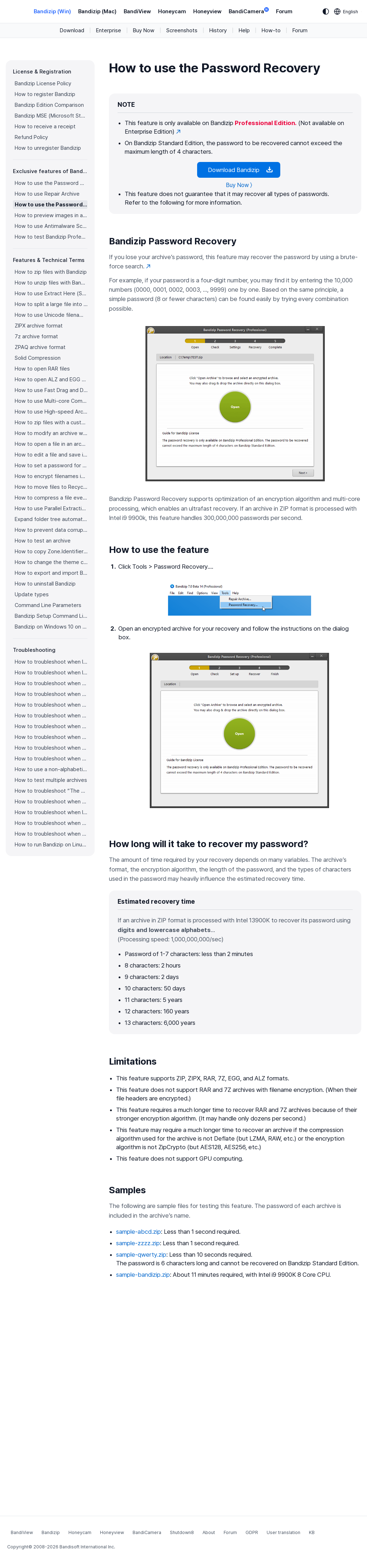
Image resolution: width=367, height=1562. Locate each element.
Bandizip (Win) (52, 11)
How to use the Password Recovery (51, 204)
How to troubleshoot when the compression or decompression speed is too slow (51, 737)
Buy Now (143, 30)
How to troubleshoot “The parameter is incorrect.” (51, 791)
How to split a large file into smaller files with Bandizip (51, 304)
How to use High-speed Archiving (51, 412)
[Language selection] (346, 11)
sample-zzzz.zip (138, 1243)
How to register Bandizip (45, 94)
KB (312, 1532)
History (218, 30)
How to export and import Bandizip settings (51, 573)
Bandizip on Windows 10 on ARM (51, 627)
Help (244, 30)
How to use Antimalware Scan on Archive (51, 226)
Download (72, 30)
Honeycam (172, 11)
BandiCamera (249, 11)
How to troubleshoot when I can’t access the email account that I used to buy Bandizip (51, 672)
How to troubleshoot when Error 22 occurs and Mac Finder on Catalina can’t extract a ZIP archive (51, 748)
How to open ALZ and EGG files (51, 379)
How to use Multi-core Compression (51, 401)
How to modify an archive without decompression (51, 433)
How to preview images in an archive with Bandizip (51, 215)
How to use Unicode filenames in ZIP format (51, 315)
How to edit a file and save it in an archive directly (51, 455)
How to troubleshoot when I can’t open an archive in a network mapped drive (51, 812)
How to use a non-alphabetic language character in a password (51, 769)
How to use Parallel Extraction (51, 508)
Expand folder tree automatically (51, 519)
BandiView (137, 11)
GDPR (252, 1532)
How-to (271, 30)
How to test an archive (43, 541)
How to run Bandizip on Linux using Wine (51, 844)
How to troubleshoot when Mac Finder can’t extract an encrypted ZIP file (51, 758)
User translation (283, 1532)
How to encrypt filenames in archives (51, 476)
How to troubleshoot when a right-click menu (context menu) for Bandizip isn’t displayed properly (51, 726)
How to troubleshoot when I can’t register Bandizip (51, 662)
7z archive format (36, 336)
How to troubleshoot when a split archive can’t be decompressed (51, 823)
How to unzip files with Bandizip (51, 283)
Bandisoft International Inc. (87, 1546)
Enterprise (108, 30)
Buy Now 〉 (239, 185)
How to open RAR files (42, 369)
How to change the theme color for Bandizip (51, 562)
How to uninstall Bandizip (45, 584)
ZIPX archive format (39, 326)
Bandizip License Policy (43, 83)
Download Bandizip (239, 170)
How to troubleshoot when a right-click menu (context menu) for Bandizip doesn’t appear (51, 715)
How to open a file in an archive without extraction (51, 444)
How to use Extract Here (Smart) (51, 293)
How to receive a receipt (45, 126)
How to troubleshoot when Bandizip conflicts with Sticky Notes (51, 801)
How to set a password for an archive (51, 465)
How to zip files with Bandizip (51, 272)
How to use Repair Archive (47, 194)
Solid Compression (38, 358)
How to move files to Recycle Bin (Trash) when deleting (51, 487)
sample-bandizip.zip (143, 1274)
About (208, 1532)
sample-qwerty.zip (141, 1254)
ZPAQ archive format (40, 347)
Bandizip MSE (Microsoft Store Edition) (51, 116)
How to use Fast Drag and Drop (51, 390)
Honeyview (207, 11)
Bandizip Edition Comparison (49, 105)
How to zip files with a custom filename (51, 422)
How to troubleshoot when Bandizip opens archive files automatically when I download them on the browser (51, 694)
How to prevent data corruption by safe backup (51, 530)
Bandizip (51, 1532)
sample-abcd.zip (138, 1231)
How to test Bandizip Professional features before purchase (51, 237)
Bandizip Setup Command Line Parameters (51, 616)
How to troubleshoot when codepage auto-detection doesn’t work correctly (51, 683)
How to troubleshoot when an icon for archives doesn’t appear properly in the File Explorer (51, 705)
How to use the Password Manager (51, 183)
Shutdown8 (182, 1532)
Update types (32, 594)
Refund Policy (31, 137)
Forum (284, 11)
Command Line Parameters (48, 605)
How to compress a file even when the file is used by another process (51, 498)
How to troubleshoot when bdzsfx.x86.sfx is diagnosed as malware (51, 834)
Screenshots (181, 30)
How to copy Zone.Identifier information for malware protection (51, 551)
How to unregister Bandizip (48, 148)
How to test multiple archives (51, 780)
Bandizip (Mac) (97, 11)
